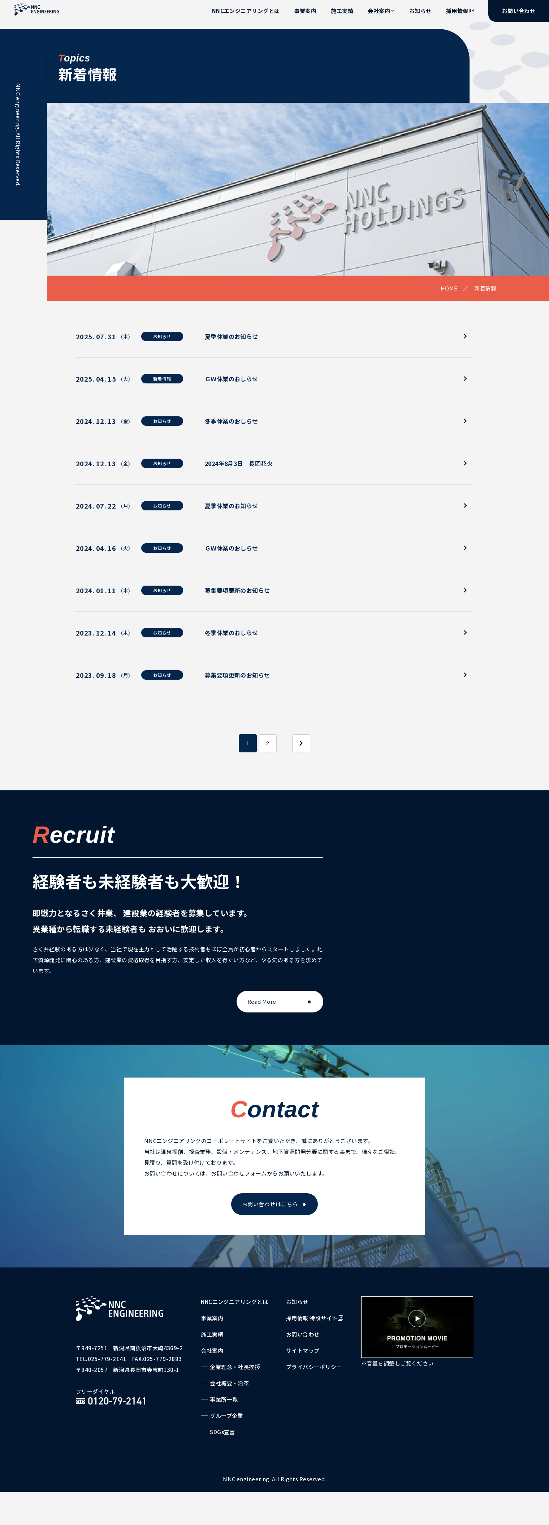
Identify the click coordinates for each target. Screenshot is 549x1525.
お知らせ (420, 10)
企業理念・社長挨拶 (235, 1367)
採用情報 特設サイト (314, 1318)
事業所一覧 (224, 1399)
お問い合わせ (519, 10)
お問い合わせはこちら (270, 1204)
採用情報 (460, 10)
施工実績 (342, 10)
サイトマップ (303, 1350)
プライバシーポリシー (314, 1367)
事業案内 (305, 10)
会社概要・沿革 (229, 1383)
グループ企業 (226, 1415)
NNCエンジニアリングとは (246, 10)
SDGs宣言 (222, 1432)
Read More (261, 1001)
